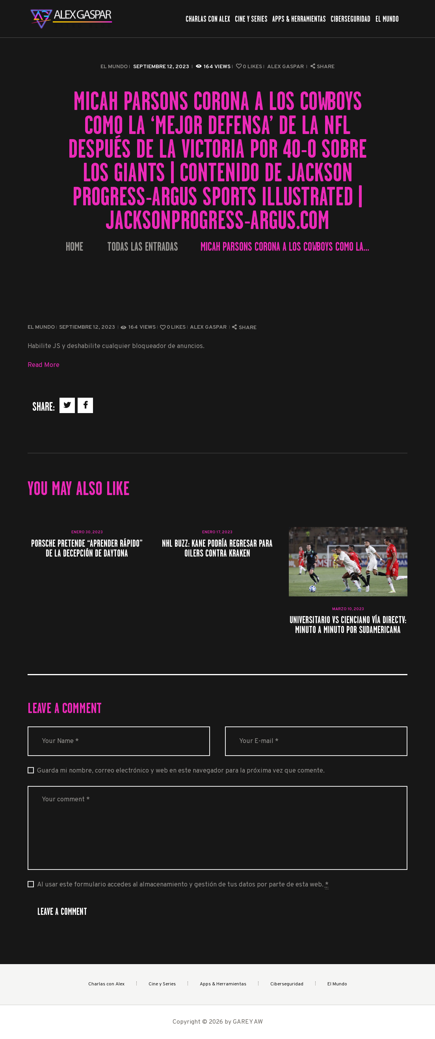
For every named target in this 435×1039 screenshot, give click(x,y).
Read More (43, 365)
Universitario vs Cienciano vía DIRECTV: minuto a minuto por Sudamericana (348, 625)
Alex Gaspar (286, 66)
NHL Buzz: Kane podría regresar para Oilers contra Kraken (217, 548)
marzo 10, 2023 (348, 609)
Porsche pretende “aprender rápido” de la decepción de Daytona (87, 548)
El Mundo (114, 66)
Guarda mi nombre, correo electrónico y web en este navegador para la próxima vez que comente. (181, 771)
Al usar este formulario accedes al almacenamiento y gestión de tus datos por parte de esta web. (183, 885)
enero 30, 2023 (87, 532)
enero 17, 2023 (217, 532)
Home (74, 247)
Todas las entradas (142, 246)
